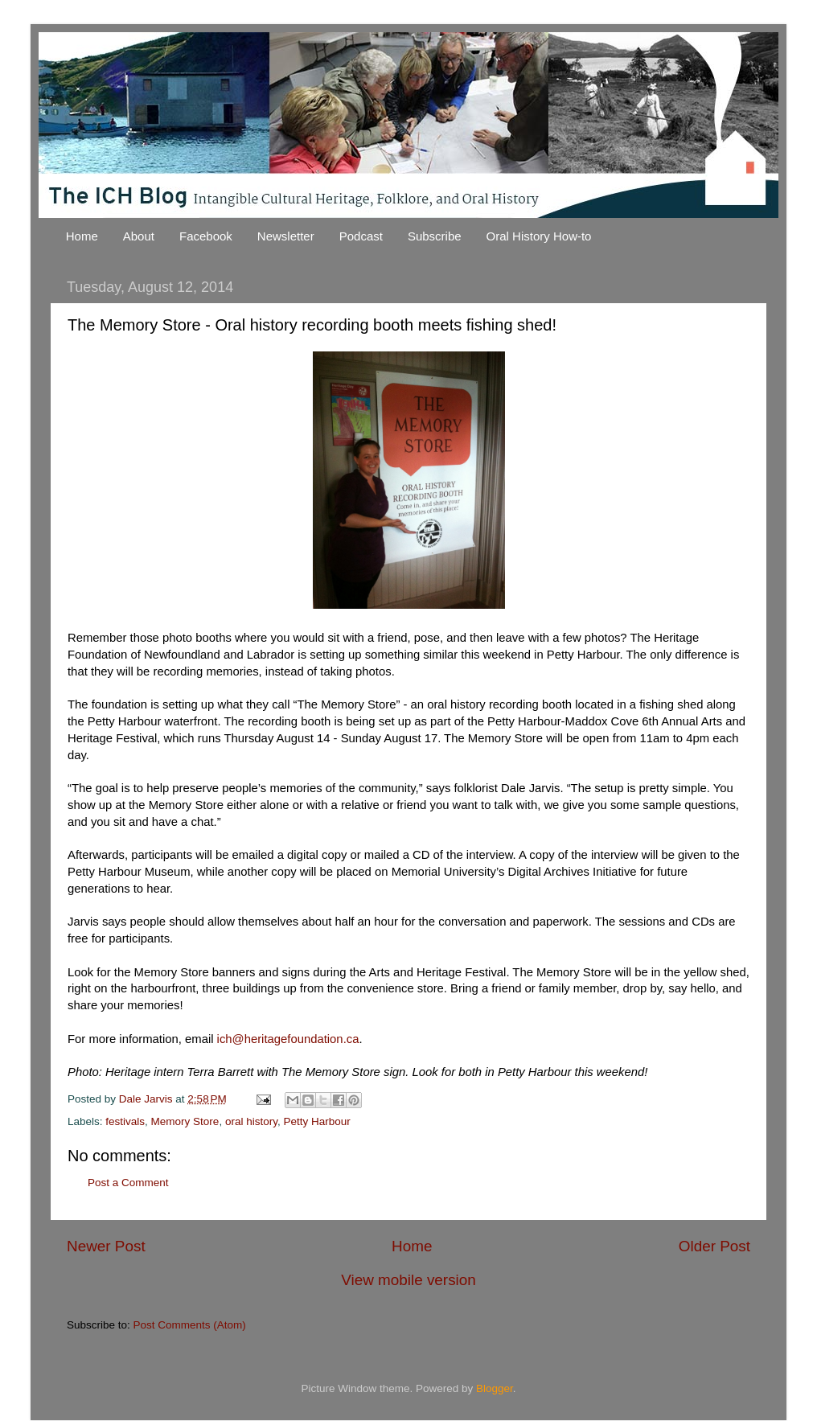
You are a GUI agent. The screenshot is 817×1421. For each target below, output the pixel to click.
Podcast (361, 236)
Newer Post (106, 1246)
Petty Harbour (316, 1121)
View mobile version (408, 1279)
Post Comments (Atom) (189, 1325)
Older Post (714, 1246)
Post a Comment (128, 1183)
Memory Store (185, 1121)
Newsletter (285, 236)
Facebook (205, 236)
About (138, 236)
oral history (251, 1121)
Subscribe (435, 236)
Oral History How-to (539, 236)
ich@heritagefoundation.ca (288, 1039)
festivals (125, 1121)
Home (82, 236)
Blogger (494, 1388)
